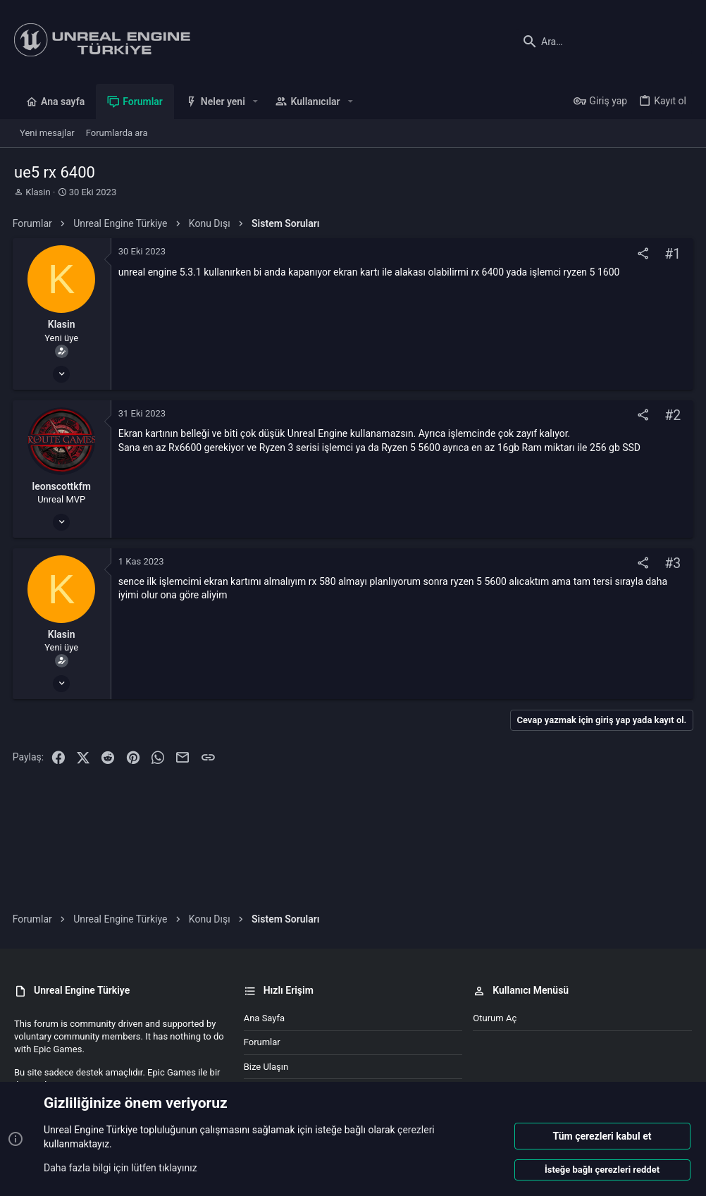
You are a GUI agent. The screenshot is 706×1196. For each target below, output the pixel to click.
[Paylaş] (641, 254)
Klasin (37, 192)
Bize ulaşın (266, 1066)
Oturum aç (494, 1018)
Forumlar (262, 1042)
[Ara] (604, 41)
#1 (671, 254)
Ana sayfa (264, 1018)
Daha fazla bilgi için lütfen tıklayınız (120, 1167)
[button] (255, 101)
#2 (671, 415)
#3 (671, 563)
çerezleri (416, 1129)
